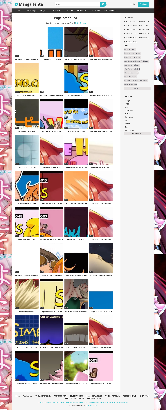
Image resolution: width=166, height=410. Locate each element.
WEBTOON (96, 11)
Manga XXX (44, 11)
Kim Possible (129, 117)
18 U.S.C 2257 (51, 402)
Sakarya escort (83, 402)
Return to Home (80, 23)
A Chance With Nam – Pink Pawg (137, 61)
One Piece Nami (130, 130)
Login (132, 4)
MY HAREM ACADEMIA (145, 30)
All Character (137, 133)
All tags (137, 88)
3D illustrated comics (133, 57)
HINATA (127, 114)
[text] (77, 4)
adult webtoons (131, 85)
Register (143, 4)
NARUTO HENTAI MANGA (131, 34)
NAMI (126, 127)
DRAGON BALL (82, 11)
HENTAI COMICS (110, 11)
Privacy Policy (74, 402)
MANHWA (56, 11)
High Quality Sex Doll (122, 402)
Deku (126, 107)
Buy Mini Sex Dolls (94, 402)
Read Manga (27, 396)
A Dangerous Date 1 (133, 65)
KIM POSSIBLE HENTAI (145, 26)
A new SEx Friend (132, 73)
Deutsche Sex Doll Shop (107, 402)
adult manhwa (131, 77)
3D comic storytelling (133, 53)
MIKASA (127, 124)
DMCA (58, 402)
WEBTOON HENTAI (131, 42)
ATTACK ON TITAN (131, 22)
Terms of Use (65, 402)
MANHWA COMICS (131, 30)
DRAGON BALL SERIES (145, 22)
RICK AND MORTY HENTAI (131, 38)
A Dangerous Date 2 (133, 69)
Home (19, 11)
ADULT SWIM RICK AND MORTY (136, 81)
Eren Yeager (129, 110)
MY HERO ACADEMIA (112, 396)
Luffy (126, 120)
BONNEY (127, 104)
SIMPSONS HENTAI (145, 38)
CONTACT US (42, 402)
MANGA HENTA (92, 406)
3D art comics (131, 49)
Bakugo (127, 101)
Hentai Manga (31, 11)
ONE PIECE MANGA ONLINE (145, 34)
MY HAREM (69, 11)
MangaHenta (29, 4)
